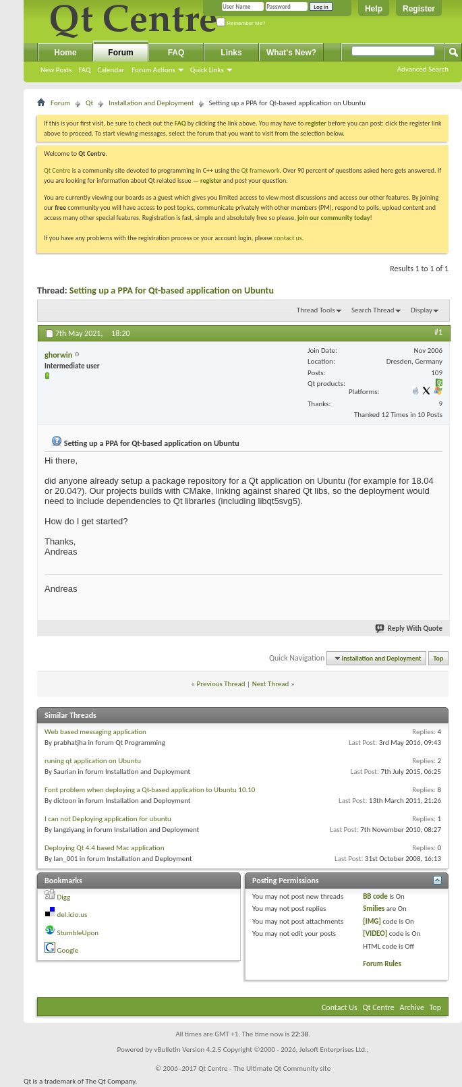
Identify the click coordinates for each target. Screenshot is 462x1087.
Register (419, 8)
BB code (375, 896)
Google (68, 950)
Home (65, 52)
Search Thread (373, 310)
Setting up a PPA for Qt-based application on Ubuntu (171, 290)
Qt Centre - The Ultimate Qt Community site (264, 1068)
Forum (120, 52)
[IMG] (372, 921)
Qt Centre (57, 170)
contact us (288, 237)
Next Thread (270, 683)
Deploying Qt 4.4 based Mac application (104, 847)
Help (373, 8)
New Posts (55, 69)
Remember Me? (241, 23)
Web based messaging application (95, 731)
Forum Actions (153, 69)
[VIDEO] (375, 933)
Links (231, 52)
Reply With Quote (409, 628)
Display (421, 310)
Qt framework (260, 170)
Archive (412, 1007)
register (210, 180)
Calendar (110, 69)
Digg (64, 897)
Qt (89, 103)
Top (439, 658)
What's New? (291, 52)
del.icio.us (72, 914)
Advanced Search (423, 69)
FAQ (84, 69)
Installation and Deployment (151, 103)
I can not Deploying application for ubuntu (108, 818)
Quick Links (207, 69)
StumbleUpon (78, 932)
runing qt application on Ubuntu (93, 760)
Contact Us (339, 1007)
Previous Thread (221, 683)
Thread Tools (316, 310)
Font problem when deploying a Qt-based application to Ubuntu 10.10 (150, 789)
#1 (438, 332)
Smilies (373, 908)
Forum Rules (382, 963)
